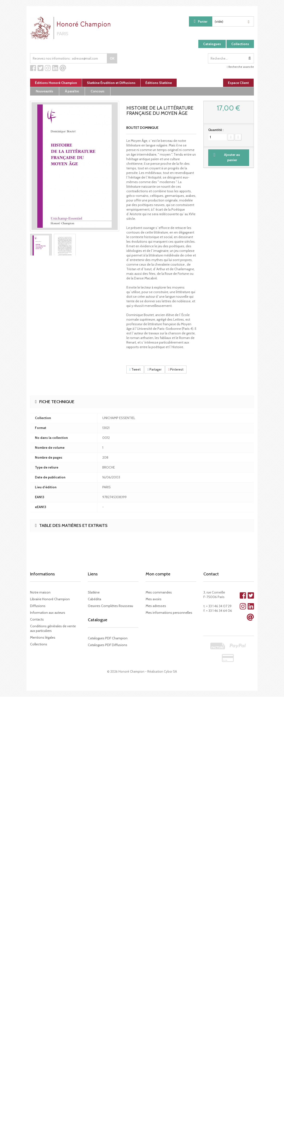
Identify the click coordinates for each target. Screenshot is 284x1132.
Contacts (37, 619)
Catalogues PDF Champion (108, 638)
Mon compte (158, 574)
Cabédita (94, 599)
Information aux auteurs (47, 612)
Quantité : (215, 130)
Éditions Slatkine (158, 83)
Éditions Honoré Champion (56, 83)
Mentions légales (42, 637)
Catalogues (212, 44)
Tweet (135, 369)
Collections (240, 44)
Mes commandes (159, 592)
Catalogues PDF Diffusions (107, 645)
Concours (97, 91)
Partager (154, 369)
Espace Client (238, 83)
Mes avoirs (153, 599)
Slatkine (94, 592)
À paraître (72, 91)
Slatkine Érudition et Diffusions (111, 83)
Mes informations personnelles (169, 612)
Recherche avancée (240, 67)
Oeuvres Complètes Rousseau (110, 606)
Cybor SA (170, 671)
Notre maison (40, 592)
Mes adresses (156, 606)
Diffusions (37, 606)
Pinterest (176, 369)
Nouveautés (44, 91)
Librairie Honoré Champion (50, 599)
